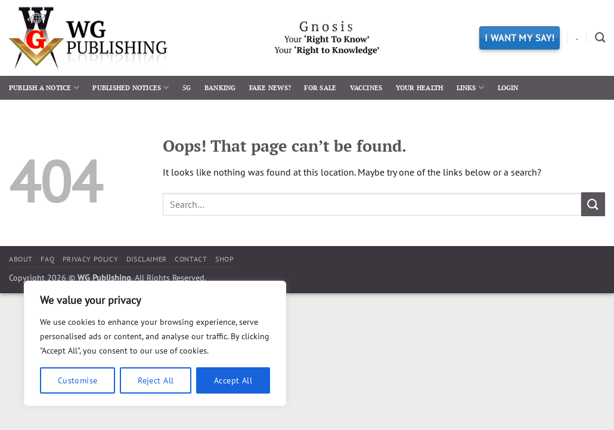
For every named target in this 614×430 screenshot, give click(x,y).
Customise (78, 380)
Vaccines (366, 87)
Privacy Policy (91, 258)
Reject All (155, 380)
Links (471, 87)
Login (508, 87)
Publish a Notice (44, 87)
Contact (191, 258)
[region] (155, 343)
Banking (220, 87)
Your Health (419, 87)
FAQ (47, 258)
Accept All (233, 380)
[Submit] (593, 204)
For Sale (320, 87)
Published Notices (130, 87)
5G (186, 87)
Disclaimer (146, 258)
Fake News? (270, 87)
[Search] (600, 38)
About (21, 258)
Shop (224, 258)
